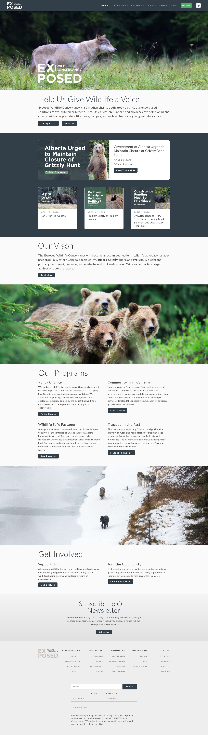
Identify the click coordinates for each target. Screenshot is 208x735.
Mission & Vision (73, 661)
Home (104, 5)
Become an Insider (120, 581)
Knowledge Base (117, 661)
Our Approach (48, 123)
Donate (186, 5)
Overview (98, 656)
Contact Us (75, 671)
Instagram (165, 661)
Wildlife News (118, 656)
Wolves (138, 259)
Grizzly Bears (117, 259)
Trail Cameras (117, 410)
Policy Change (48, 414)
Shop (145, 661)
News (174, 5)
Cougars (101, 259)
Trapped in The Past (121, 452)
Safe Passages (48, 456)
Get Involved (48, 584)
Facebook (165, 656)
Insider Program (139, 666)
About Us (70, 123)
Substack (165, 666)
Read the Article (125, 170)
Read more (47, 275)
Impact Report (73, 666)
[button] (119, 7)
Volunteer (120, 666)
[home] (14, 5)
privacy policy (125, 715)
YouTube (165, 671)
